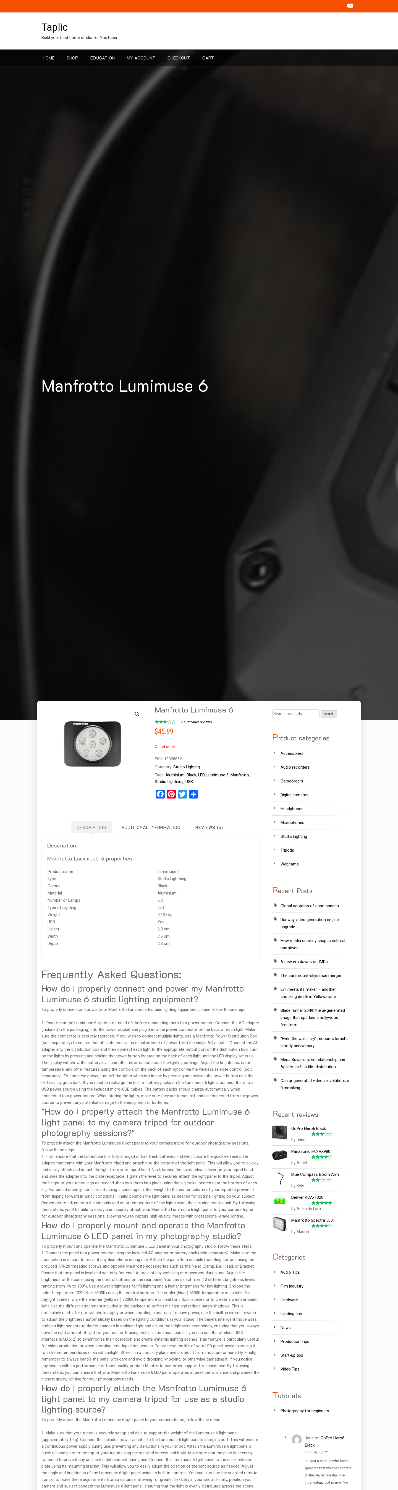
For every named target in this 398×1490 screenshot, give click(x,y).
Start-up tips (292, 1355)
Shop (72, 58)
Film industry (292, 1286)
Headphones (292, 808)
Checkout (178, 58)
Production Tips (295, 1341)
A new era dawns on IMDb (304, 961)
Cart (208, 58)
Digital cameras (294, 794)
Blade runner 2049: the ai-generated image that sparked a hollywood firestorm (313, 1017)
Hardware (289, 1299)
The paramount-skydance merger (311, 975)
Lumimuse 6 (217, 775)
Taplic (54, 27)
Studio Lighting (186, 766)
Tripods (287, 850)
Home (48, 58)
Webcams (290, 864)
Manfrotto (240, 775)
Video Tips (290, 1369)
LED (201, 775)
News (286, 1327)
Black (191, 775)
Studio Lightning (169, 781)
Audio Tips (290, 1272)
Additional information (150, 827)
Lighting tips (291, 1313)
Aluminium (175, 775)
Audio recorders (295, 767)
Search (329, 714)
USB (189, 781)
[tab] (91, 827)
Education (102, 58)
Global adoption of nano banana (310, 905)
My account (141, 58)
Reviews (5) (209, 827)
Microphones (292, 822)
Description (91, 827)
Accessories (292, 753)
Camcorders (292, 781)
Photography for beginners (305, 1410)
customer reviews (196, 722)
